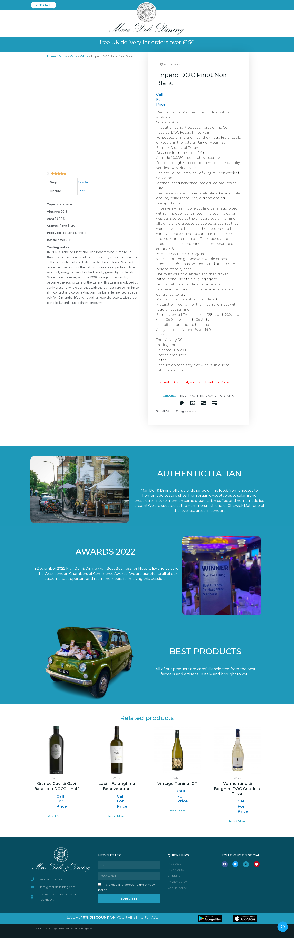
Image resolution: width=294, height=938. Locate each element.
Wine (74, 56)
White (85, 56)
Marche (83, 182)
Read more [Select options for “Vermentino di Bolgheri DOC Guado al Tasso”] (237, 822)
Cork (81, 191)
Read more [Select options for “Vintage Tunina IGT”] (177, 812)
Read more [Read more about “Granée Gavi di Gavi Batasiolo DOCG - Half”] (56, 817)
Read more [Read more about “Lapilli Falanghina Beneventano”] (117, 817)
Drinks (63, 56)
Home (51, 56)
